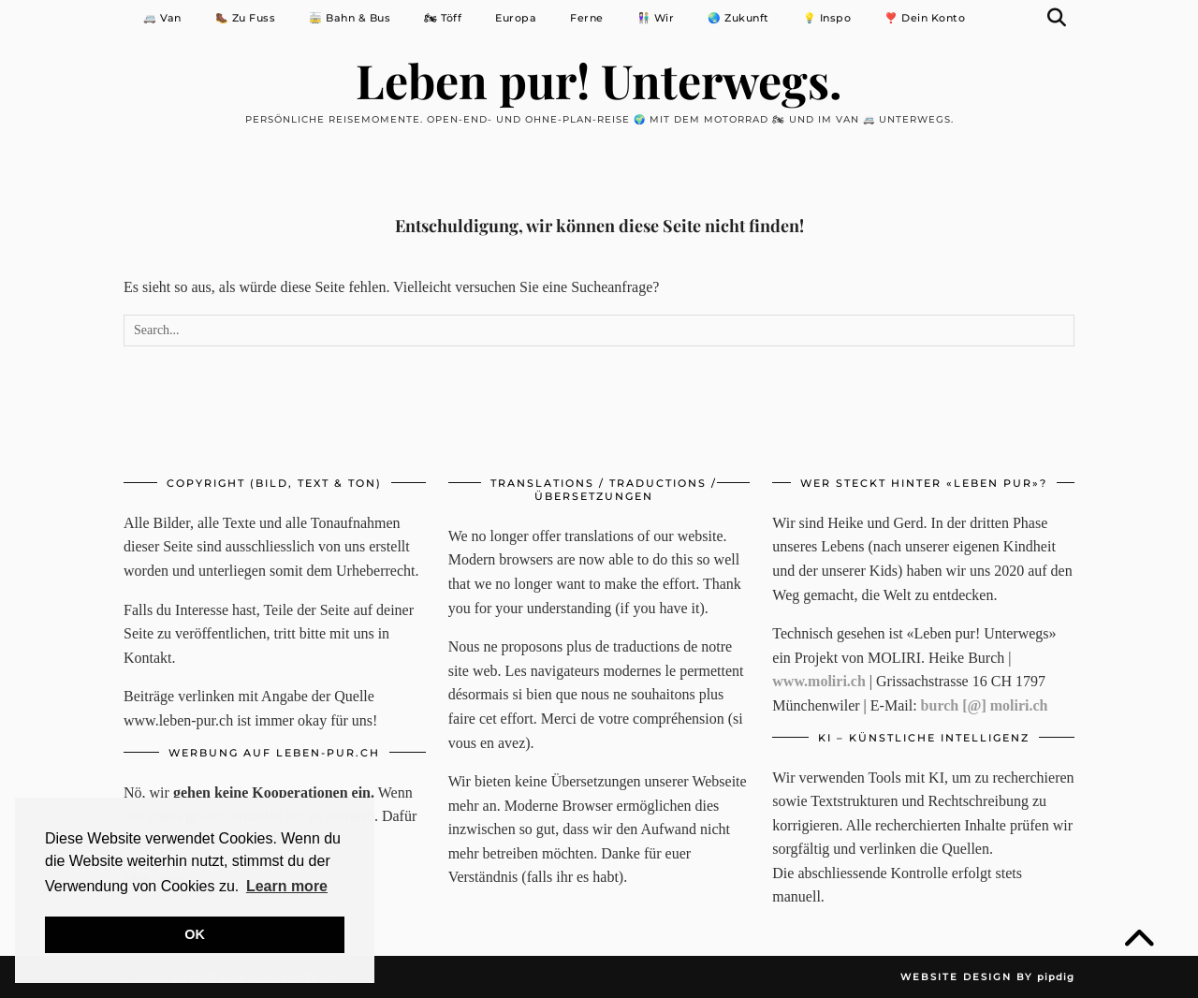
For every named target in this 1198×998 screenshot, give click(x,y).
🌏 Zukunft (738, 17)
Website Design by (987, 977)
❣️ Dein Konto (924, 17)
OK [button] (194, 934)
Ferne (587, 17)
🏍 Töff (442, 17)
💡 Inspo (827, 17)
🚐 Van (162, 17)
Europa (515, 17)
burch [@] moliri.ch (984, 705)
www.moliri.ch (819, 681)
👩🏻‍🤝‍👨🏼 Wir (656, 17)
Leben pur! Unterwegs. (599, 79)
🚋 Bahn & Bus (349, 17)
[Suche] (1057, 18)
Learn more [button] (287, 886)
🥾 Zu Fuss (245, 17)
